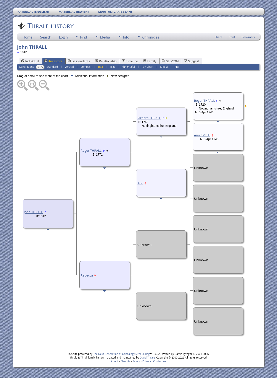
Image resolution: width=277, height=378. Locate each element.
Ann (140, 183)
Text (112, 67)
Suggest (191, 61)
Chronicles (150, 37)
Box (100, 67)
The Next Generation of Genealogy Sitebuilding (121, 354)
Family (149, 61)
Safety (136, 361)
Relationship (106, 61)
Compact (86, 67)
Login (63, 37)
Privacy (146, 361)
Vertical (69, 67)
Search (45, 37)
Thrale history (50, 25)
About (114, 361)
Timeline (130, 61)
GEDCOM (170, 61)
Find (83, 37)
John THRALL (33, 212)
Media (105, 37)
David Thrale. (147, 357)
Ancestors (53, 61)
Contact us (159, 361)
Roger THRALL (91, 150)
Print (232, 37)
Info (126, 37)
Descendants (79, 61)
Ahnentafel (128, 67)
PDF (176, 67)
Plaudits (125, 361)
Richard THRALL (149, 118)
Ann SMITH (202, 135)
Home (27, 37)
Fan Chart (147, 67)
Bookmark (248, 37)
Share (218, 37)
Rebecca (87, 275)
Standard (52, 67)
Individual (30, 61)
